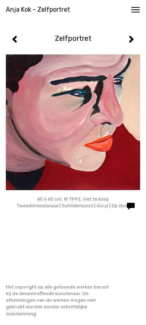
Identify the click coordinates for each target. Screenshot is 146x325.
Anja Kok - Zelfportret (38, 9)
